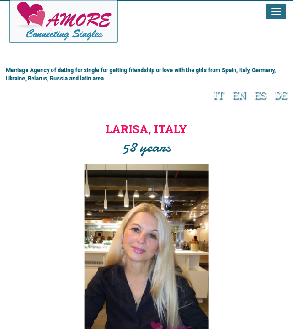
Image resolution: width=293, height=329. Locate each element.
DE (281, 94)
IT (218, 94)
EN (239, 94)
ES (260, 94)
